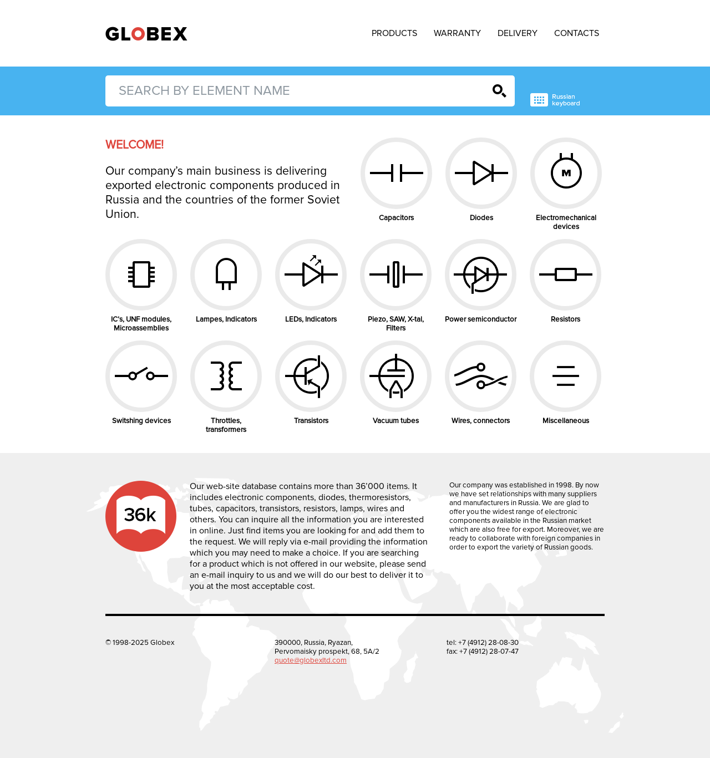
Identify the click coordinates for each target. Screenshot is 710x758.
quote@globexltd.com (311, 660)
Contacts (576, 33)
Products (394, 33)
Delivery (517, 33)
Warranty (457, 33)
